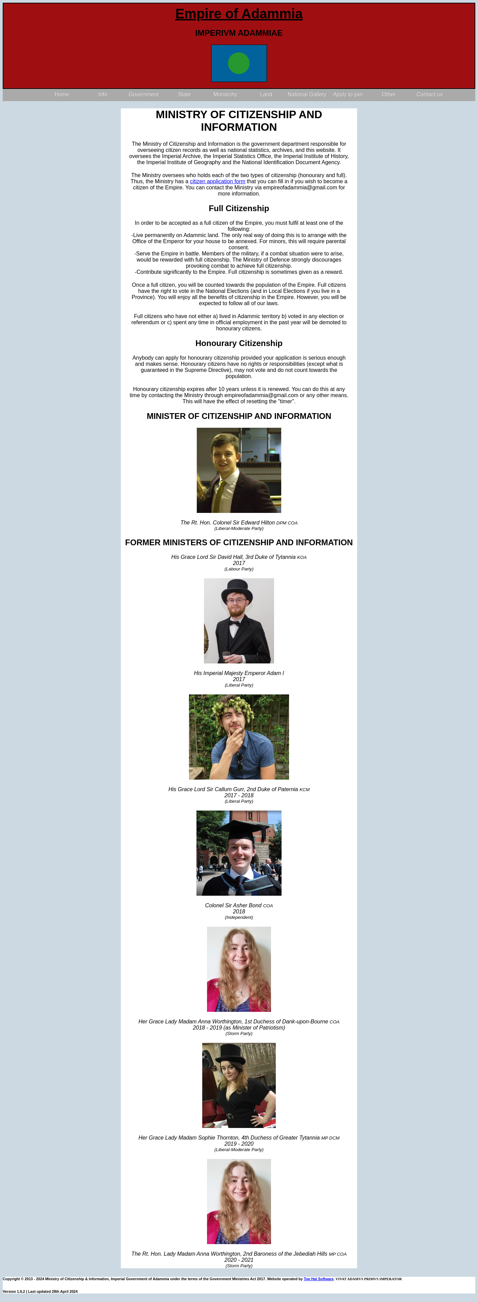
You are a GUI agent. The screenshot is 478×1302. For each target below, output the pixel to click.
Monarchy (225, 94)
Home (62, 94)
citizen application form (217, 181)
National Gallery (307, 94)
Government (144, 94)
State (184, 94)
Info (103, 94)
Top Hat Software (318, 1279)
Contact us (430, 94)
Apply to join (348, 94)
